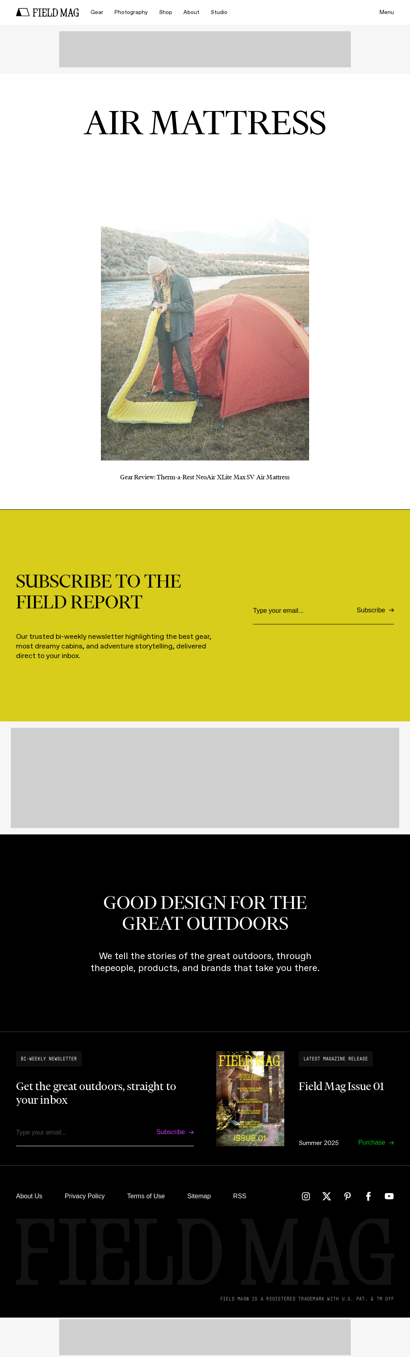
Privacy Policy (85, 1196)
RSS (239, 1196)
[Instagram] (306, 1196)
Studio (219, 12)
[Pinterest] (347, 1196)
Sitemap (199, 1196)
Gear (96, 12)
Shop (165, 12)
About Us (29, 1196)
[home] (47, 12)
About (191, 12)
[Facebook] (368, 1196)
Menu (387, 12)
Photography (131, 12)
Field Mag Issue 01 (341, 1086)
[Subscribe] (375, 610)
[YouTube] (389, 1196)
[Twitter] (327, 1196)
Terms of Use (146, 1196)
